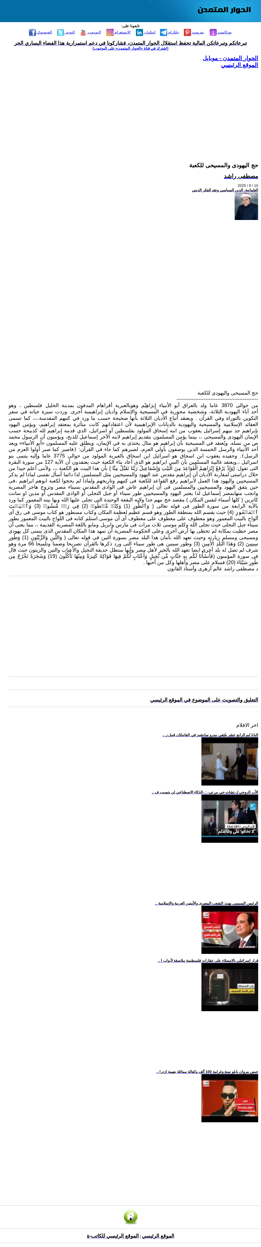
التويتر (66, 32)
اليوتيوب (90, 32)
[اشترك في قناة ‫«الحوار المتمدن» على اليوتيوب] (131, 48)
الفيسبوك (40, 32)
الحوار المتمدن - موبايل (230, 58)
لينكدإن (145, 32)
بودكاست (221, 32)
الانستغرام (118, 32)
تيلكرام (169, 32)
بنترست (194, 32)
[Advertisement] (133, 108)
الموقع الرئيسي (239, 65)
